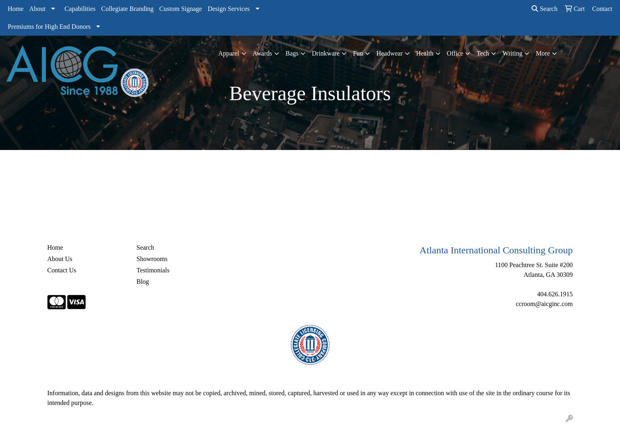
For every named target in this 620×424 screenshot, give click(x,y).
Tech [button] (482, 53)
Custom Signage (180, 8)
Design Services (229, 8)
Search (545, 8)
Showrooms (152, 258)
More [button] (543, 53)
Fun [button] (358, 53)
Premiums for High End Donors (49, 26)
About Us (60, 258)
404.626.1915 (555, 294)
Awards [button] (262, 53)
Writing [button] (512, 53)
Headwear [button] (389, 53)
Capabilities (79, 8)
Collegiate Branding (127, 8)
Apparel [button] (228, 53)
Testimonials (153, 270)
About (37, 8)
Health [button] (424, 53)
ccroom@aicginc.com (544, 303)
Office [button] (455, 53)
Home (16, 8)
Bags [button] (291, 53)
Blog (143, 281)
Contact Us (62, 270)
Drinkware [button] (325, 53)
